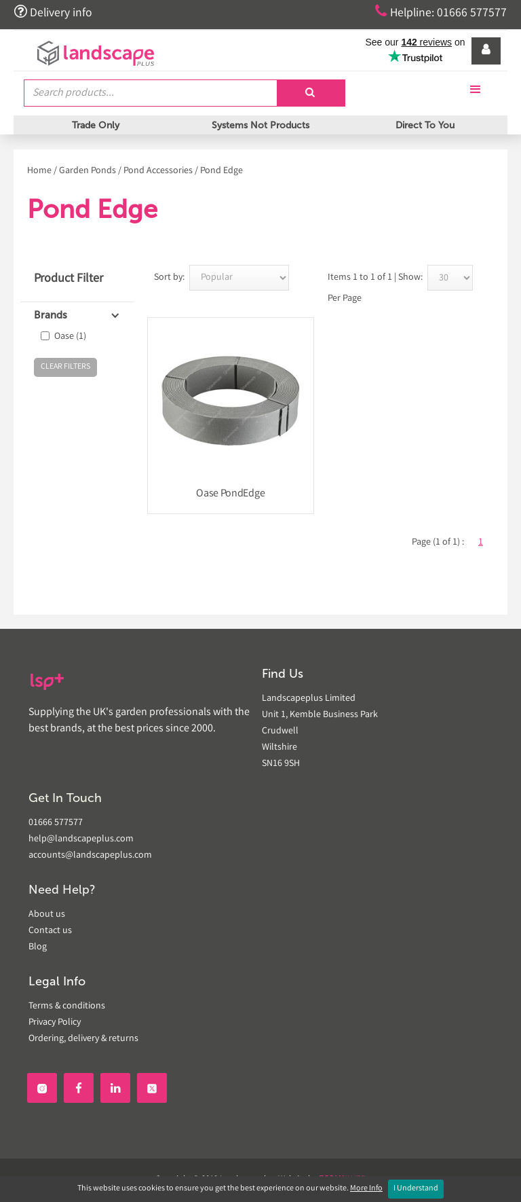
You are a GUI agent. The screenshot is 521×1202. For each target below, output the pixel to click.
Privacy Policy (54, 1023)
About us (46, 915)
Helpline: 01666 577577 (440, 12)
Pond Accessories (158, 171)
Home (39, 171)
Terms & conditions (66, 1006)
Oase (70, 337)
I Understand (415, 1189)
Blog (37, 947)
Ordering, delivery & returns (83, 1039)
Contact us (50, 931)
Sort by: (169, 278)
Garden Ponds (87, 171)
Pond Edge (221, 171)
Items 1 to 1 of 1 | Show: (375, 278)
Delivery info (53, 12)
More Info (366, 1189)
